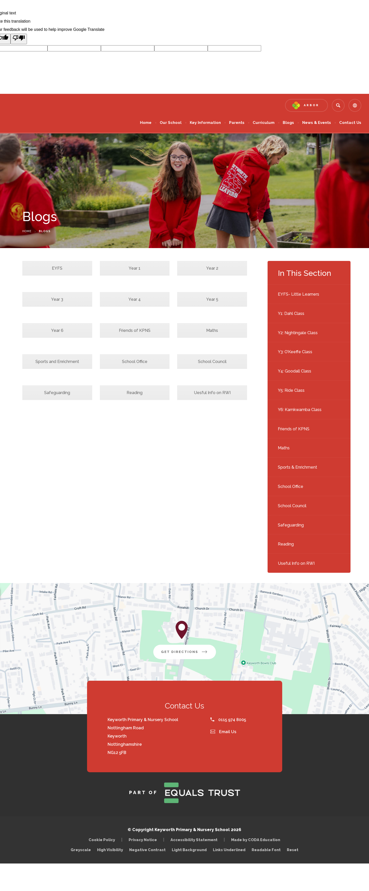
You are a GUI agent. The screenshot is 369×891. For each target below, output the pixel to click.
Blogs (288, 122)
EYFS (57, 268)
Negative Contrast (147, 850)
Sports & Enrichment (297, 467)
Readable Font (266, 850)
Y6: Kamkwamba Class (299, 409)
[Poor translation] (19, 39)
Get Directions (188, 653)
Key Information (205, 122)
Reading (286, 544)
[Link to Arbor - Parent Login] (306, 105)
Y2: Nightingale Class (298, 332)
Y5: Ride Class (291, 390)
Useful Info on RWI (296, 563)
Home (146, 122)
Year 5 (212, 299)
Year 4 (134, 299)
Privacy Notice (143, 840)
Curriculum (264, 122)
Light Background (189, 850)
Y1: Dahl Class (291, 313)
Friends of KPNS (293, 428)
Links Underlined (229, 850)
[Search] (338, 105)
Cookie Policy (102, 840)
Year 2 (212, 268)
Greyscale (81, 850)
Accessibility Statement (194, 840)
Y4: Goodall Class (294, 371)
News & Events (316, 122)
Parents (236, 122)
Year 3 (57, 299)
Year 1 (134, 268)
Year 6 (57, 330)
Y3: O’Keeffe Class (295, 351)
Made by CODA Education (257, 840)
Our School (171, 122)
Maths (284, 447)
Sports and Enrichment (57, 361)
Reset (292, 850)
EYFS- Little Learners (298, 294)
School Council (292, 505)
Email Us (223, 731)
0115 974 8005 (228, 719)
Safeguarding (291, 525)
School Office (290, 486)
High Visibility (110, 850)
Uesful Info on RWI (212, 392)
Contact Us (350, 122)
